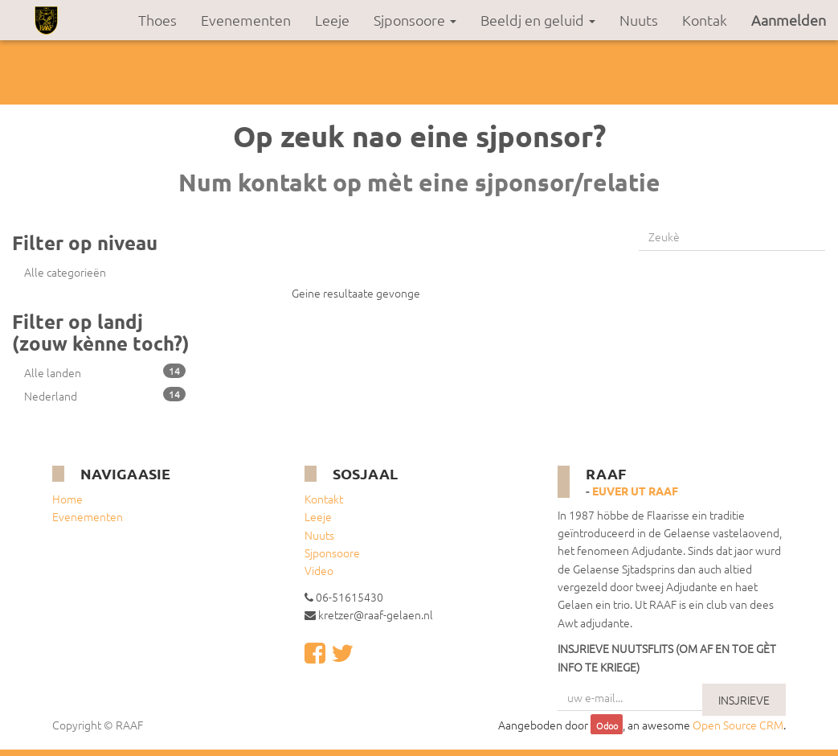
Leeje (318, 516)
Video (319, 570)
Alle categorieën (65, 272)
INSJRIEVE (744, 700)
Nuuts (319, 535)
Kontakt (324, 499)
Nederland (105, 395)
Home (67, 499)
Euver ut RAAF (635, 490)
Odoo (607, 725)
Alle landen (105, 372)
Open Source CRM (738, 725)
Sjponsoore (332, 552)
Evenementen (87, 516)
